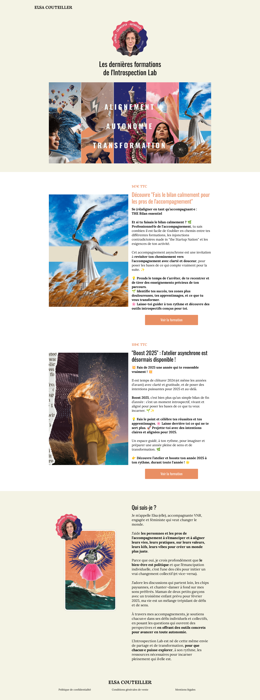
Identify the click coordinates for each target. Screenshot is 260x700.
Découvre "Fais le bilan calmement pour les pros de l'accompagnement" (171, 197)
